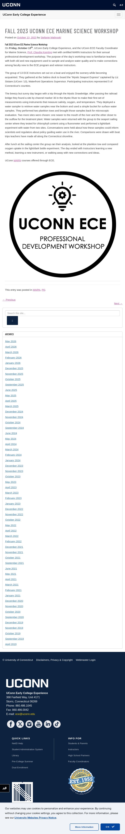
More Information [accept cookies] (84, 827)
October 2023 (12, 476)
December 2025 (14, 368)
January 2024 (12, 460)
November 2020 (14, 606)
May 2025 (10, 395)
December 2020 (14, 600)
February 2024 (13, 454)
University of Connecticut (19, 659)
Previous (9, 299)
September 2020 (14, 617)
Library (15, 755)
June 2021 (11, 568)
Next (118, 303)
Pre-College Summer (22, 761)
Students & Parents (78, 743)
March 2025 (11, 406)
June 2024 (11, 433)
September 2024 (14, 427)
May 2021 (10, 573)
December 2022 (14, 509)
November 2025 (14, 373)
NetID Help (17, 743)
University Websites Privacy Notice (35, 817)
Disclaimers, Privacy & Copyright (54, 659)
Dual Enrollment (20, 767)
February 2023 (13, 498)
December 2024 (14, 411)
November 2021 (14, 552)
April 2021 (11, 579)
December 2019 (14, 622)
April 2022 (11, 530)
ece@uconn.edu (25, 714)
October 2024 (12, 422)
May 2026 (10, 341)
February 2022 (13, 541)
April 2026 (11, 346)
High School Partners (79, 755)
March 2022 (11, 536)
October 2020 (12, 611)
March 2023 (11, 492)
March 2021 (11, 584)
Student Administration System (27, 749)
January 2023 (12, 503)
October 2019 (12, 633)
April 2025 (11, 400)
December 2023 (14, 465)
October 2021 (12, 557)
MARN (17, 160)
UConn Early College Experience (24, 14)
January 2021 (12, 595)
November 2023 (14, 471)
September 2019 (14, 638)
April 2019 (11, 644)
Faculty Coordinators (78, 761)
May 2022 (10, 525)
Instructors (73, 749)
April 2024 (11, 444)
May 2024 (10, 438)
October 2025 (12, 379)
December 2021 (14, 546)
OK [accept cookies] (110, 826)
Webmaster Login (85, 659)
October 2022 (12, 519)
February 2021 (13, 590)
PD (43, 289)
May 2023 (10, 482)
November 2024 (14, 417)
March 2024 (11, 449)
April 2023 (11, 487)
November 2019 (14, 627)
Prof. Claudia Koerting (39, 52)
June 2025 (11, 389)
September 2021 (14, 563)
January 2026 (12, 363)
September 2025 (14, 384)
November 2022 (14, 514)
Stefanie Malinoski (51, 37)
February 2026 (13, 357)
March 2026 (11, 352)
